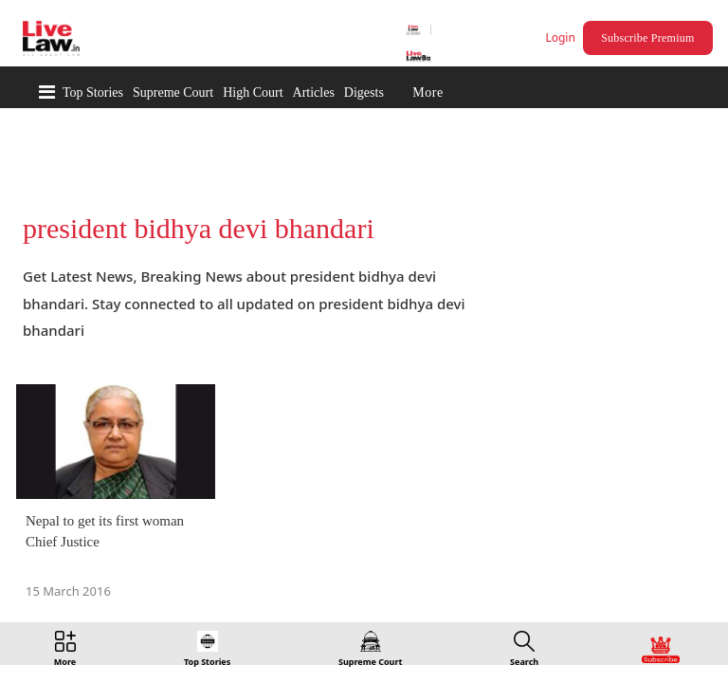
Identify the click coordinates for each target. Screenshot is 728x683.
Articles (314, 92)
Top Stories (93, 92)
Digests (364, 92)
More (427, 92)
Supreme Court (173, 92)
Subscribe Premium (650, 38)
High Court (252, 92)
